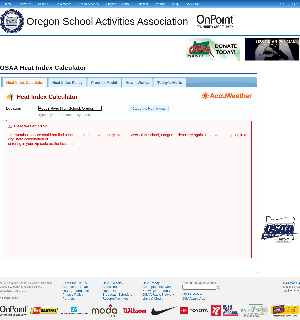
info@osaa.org (291, 282)
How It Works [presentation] (137, 83)
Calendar (142, 4)
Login (294, 4)
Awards (160, 4)
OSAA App (193, 298)
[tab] (25, 82)
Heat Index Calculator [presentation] (25, 83)
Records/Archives (115, 298)
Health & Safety (88, 4)
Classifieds (110, 287)
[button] (149, 108)
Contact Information (77, 287)
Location (13, 108)
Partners (68, 298)
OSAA (151, 283)
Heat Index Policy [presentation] (67, 83)
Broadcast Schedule (117, 294)
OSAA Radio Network (158, 294)
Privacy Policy (72, 294)
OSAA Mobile (192, 294)
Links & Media (153, 298)
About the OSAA (74, 283)
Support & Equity (118, 4)
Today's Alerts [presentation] (170, 83)
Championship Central (159, 287)
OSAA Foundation (75, 291)
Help (281, 4)
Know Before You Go (158, 291)
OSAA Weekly (112, 283)
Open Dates (111, 291)
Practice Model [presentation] (104, 83)
